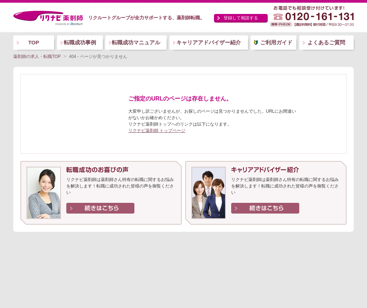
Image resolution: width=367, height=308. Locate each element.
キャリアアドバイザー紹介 (208, 42)
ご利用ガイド (276, 42)
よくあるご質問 (326, 42)
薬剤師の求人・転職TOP (37, 56)
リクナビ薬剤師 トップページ (156, 130)
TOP (33, 42)
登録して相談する (241, 17)
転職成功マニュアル (136, 42)
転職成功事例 (80, 42)
